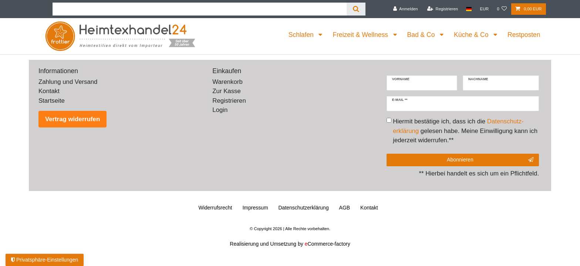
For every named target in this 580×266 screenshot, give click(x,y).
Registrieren (229, 100)
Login (219, 109)
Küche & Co (472, 34)
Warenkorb (227, 81)
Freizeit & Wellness (361, 34)
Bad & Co (422, 34)
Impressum (255, 208)
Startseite (51, 100)
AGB (344, 208)
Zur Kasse (226, 91)
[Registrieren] (442, 9)
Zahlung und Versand (68, 81)
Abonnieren (490, 160)
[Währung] (484, 9)
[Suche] (356, 9)
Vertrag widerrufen (72, 119)
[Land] (469, 9)
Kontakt (49, 91)
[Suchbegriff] (200, 9)
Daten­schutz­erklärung (304, 208)
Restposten (524, 34)
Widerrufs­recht (215, 208)
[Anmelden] (405, 9)
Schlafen (302, 34)
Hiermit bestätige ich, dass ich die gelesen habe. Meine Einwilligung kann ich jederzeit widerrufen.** (465, 130)
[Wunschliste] (502, 9)
